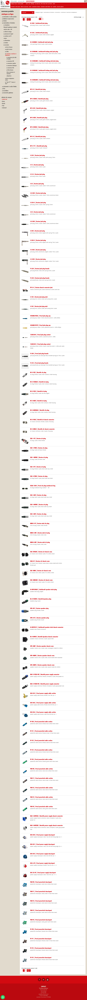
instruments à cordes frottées (45, 6)
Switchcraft (4, 108)
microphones (7, 25)
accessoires (7, 45)
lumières (6, 42)
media (27, 3)
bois (51, 6)
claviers (30, 6)
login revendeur (30, 1)
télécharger (32, 3)
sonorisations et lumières (36, 6)
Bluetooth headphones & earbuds (10, 27)
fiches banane (10, 70)
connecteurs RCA (11, 67)
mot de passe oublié (21, 1)
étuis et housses (9, 47)
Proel (3, 105)
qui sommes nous (37, 3)
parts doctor (50, 3)
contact (54, 3)
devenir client (45, 3)
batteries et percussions (24, 6)
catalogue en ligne (14, 3)
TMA (41, 3)
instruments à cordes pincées (15, 6)
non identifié (14, 1)
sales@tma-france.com (44, 994)
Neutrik (3, 103)
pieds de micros (9, 49)
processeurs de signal (9, 34)
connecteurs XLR (11, 61)
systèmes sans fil (8, 36)
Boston (3, 101)
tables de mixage (8, 31)
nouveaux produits (20, 3)
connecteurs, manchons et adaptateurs (69, 12)
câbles (7, 51)
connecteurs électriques (12, 65)
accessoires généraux (60, 6)
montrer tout (4, 99)
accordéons (54, 6)
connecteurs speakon (12, 63)
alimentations (7, 40)
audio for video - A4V (8, 29)
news (29, 3)
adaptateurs (9, 76)
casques (5, 38)
